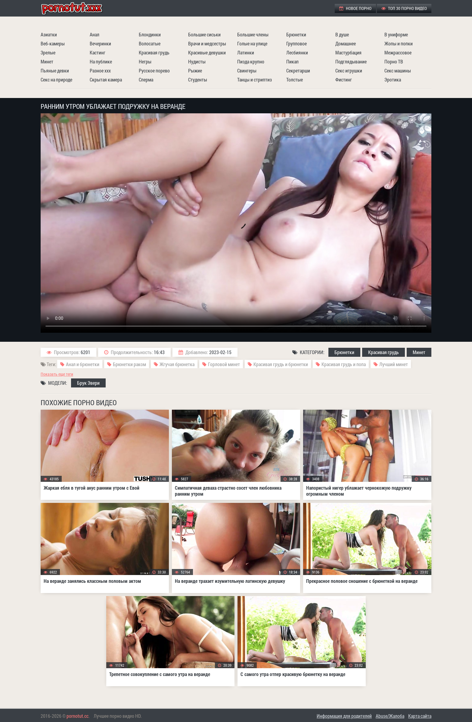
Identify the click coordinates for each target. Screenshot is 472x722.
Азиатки (49, 34)
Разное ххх (100, 70)
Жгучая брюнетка (177, 364)
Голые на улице (252, 43)
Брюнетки (296, 34)
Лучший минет (393, 364)
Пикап (292, 61)
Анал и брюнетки (82, 364)
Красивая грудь (154, 52)
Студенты (197, 79)
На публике (101, 61)
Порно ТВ (393, 61)
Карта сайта (419, 716)
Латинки (245, 52)
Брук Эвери (88, 383)
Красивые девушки (207, 52)
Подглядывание (351, 61)
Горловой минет (224, 364)
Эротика (392, 79)
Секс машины (397, 70)
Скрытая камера (106, 79)
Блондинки (150, 34)
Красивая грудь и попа (343, 364)
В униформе (396, 34)
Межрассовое (397, 52)
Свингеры (246, 70)
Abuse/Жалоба (390, 716)
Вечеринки (100, 43)
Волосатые (149, 43)
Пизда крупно (250, 61)
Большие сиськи (204, 34)
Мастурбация (348, 52)
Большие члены (253, 34)
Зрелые (48, 52)
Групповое (296, 43)
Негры (145, 61)
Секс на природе (56, 79)
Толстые (294, 79)
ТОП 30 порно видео (404, 8)
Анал (94, 34)
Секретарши (298, 70)
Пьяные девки (55, 70)
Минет (47, 61)
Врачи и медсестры (207, 43)
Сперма (146, 79)
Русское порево (154, 70)
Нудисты (197, 61)
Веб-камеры (53, 43)
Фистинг (343, 79)
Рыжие (195, 70)
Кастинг (97, 52)
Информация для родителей (344, 716)
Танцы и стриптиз (254, 79)
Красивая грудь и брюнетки (280, 364)
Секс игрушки (348, 70)
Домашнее (345, 43)
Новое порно (355, 8)
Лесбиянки (297, 52)
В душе (342, 34)
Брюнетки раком (129, 364)
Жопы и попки (398, 43)
